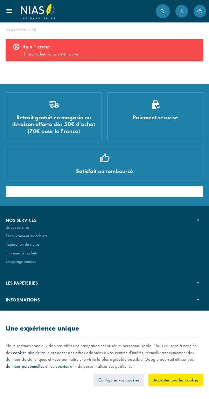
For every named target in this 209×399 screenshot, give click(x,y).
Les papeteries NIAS (21, 29)
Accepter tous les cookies (175, 380)
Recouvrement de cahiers (26, 236)
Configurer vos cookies (118, 380)
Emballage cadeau (21, 261)
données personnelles (25, 366)
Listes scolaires (17, 227)
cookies (20, 352)
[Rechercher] (163, 11)
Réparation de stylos (22, 244)
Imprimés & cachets (21, 253)
